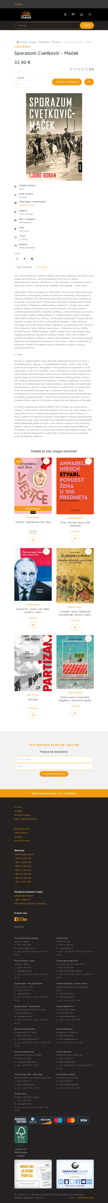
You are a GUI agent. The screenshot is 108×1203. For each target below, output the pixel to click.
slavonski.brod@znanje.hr (70, 971)
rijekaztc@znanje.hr (68, 1016)
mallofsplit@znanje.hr (68, 1084)
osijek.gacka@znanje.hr (27, 1062)
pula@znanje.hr (66, 948)
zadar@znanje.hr (24, 1016)
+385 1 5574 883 (23, 1035)
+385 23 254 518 (22, 870)
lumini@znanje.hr (66, 997)
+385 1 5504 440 (22, 862)
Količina (20, 77)
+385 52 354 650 (22, 877)
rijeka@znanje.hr (24, 971)
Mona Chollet (33, 517)
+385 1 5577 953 (22, 881)
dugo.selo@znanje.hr (26, 1084)
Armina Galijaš (33, 604)
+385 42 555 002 (65, 993)
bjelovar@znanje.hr (68, 1062)
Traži (86, 25)
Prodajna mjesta (22, 815)
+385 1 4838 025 (23, 1081)
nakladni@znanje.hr (24, 895)
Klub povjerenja (22, 828)
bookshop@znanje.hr (26, 948)
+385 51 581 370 (65, 1013)
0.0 (82, 69)
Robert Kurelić (75, 607)
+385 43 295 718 (22, 858)
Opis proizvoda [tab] (24, 267)
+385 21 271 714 (23, 990)
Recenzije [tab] (42, 267)
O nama (18, 807)
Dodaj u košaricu (66, 82)
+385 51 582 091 (22, 866)
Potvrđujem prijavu (54, 774)
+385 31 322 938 (23, 1058)
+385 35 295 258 (22, 874)
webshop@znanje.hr (24, 854)
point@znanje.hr (24, 1104)
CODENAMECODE (85, 1197)
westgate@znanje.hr (68, 1039)
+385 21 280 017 (65, 1081)
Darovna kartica (22, 840)
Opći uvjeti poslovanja (25, 818)
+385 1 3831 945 (23, 1100)
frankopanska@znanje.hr (28, 1039)
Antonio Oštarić (75, 692)
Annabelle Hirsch (75, 518)
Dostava (18, 836)
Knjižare (18, 4)
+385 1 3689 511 (22, 899)
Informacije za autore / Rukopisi (30, 903)
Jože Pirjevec (33, 695)
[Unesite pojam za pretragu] (54, 25)
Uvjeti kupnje (20, 832)
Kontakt (18, 811)
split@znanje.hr (24, 993)
